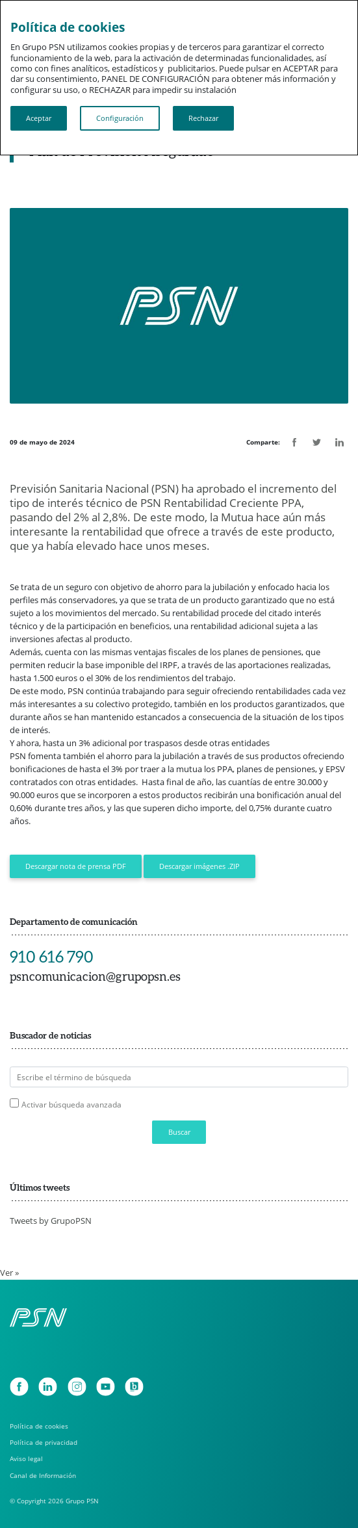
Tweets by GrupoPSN (51, 1220)
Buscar (179, 1132)
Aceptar (38, 118)
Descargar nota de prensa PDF (75, 866)
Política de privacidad (43, 1442)
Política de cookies (39, 1426)
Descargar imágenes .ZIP (199, 866)
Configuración (120, 118)
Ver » (9, 1272)
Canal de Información (43, 1475)
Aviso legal (26, 1458)
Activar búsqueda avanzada (71, 1104)
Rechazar (203, 118)
